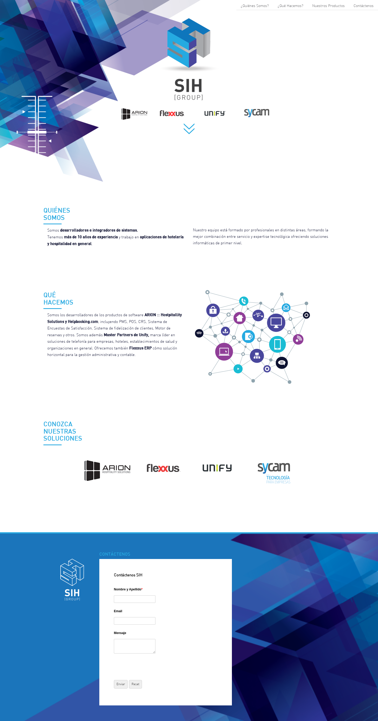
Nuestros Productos (328, 6)
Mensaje (120, 633)
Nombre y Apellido (128, 589)
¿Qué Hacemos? (290, 6)
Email (118, 611)
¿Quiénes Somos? (255, 6)
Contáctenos (364, 6)
